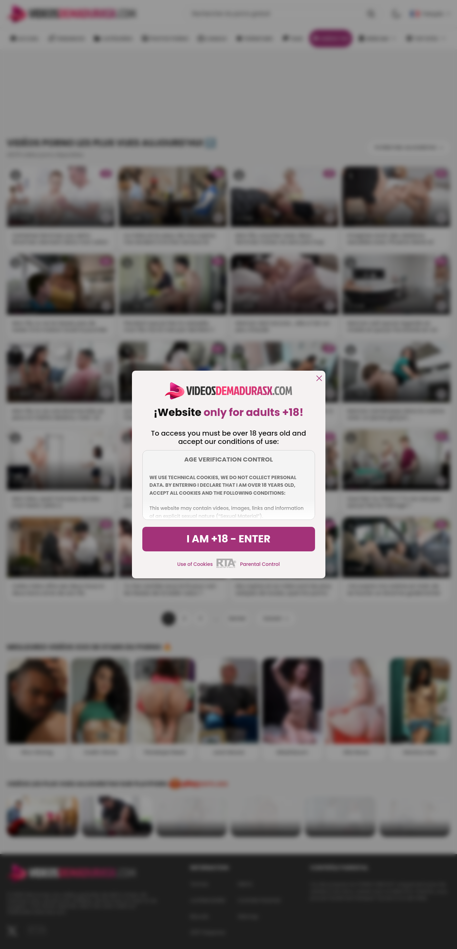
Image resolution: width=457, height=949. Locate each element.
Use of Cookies (195, 564)
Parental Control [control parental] (260, 564)
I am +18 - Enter (228, 539)
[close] (319, 379)
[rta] (226, 566)
